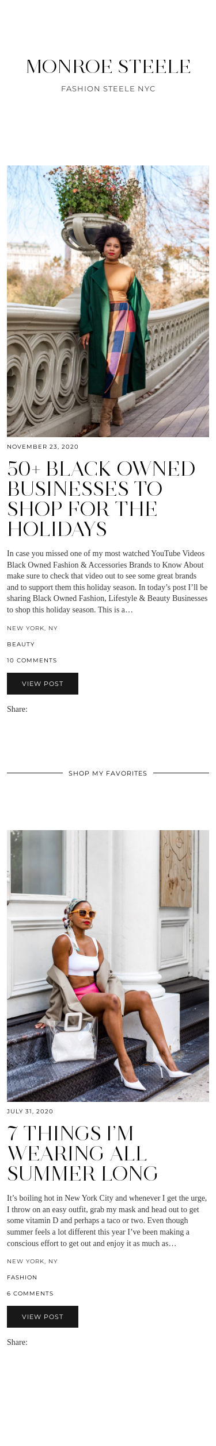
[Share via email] (32, 709)
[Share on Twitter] (44, 709)
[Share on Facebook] (38, 709)
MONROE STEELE (108, 66)
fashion (22, 1277)
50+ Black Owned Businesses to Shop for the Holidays (101, 499)
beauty (21, 644)
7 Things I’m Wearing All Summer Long (83, 1153)
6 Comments (30, 1293)
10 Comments (32, 660)
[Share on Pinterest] (49, 709)
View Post (42, 684)
